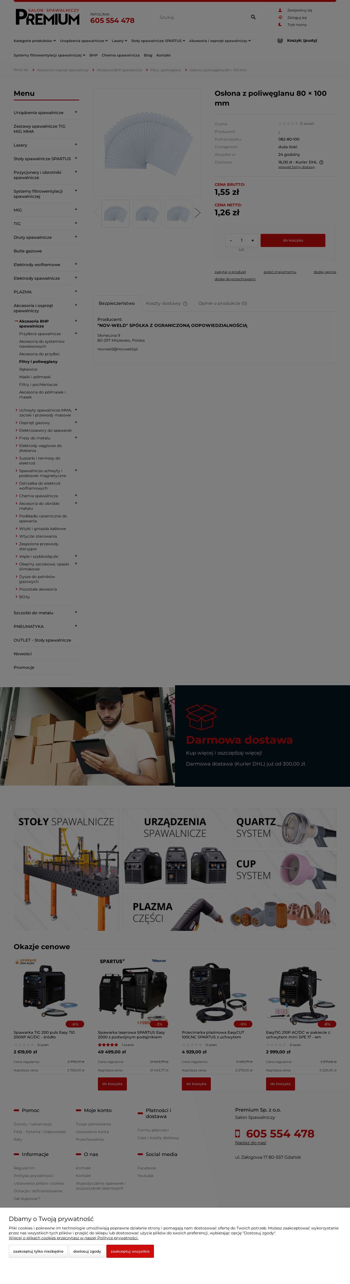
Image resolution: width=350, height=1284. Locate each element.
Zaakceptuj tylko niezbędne (38, 1251)
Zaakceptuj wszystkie (130, 1251)
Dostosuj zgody (87, 1251)
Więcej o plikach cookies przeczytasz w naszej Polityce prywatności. (73, 1237)
